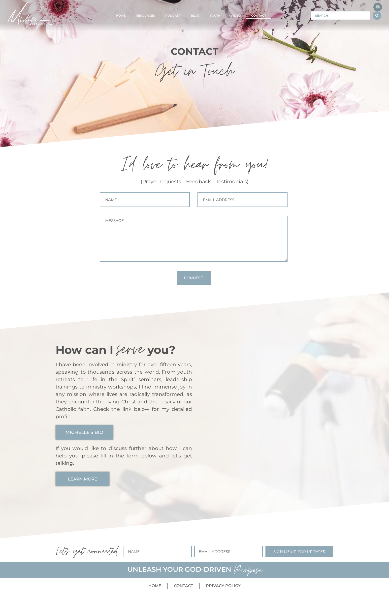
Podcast (173, 15)
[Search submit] (377, 15)
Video (236, 15)
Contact (258, 15)
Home (121, 15)
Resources (145, 15)
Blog (195, 15)
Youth (215, 15)
